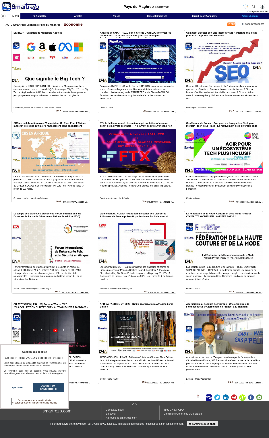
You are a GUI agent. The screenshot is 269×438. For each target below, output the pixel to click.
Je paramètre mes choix (202, 423)
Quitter (17, 387)
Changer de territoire (257, 11)
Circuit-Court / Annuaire (204, 16)
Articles (78, 16)
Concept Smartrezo (157, 16)
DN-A (58, 111)
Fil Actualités (39, 16)
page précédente (252, 23)
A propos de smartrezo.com (121, 417)
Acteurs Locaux (249, 16)
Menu (15, 15)
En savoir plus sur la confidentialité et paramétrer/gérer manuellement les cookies (34, 401)
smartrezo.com (56, 410)
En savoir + (112, 413)
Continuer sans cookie (48, 387)
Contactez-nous (115, 409)
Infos (174, 409)
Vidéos (116, 16)
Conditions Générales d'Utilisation (183, 413)
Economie (72, 24)
